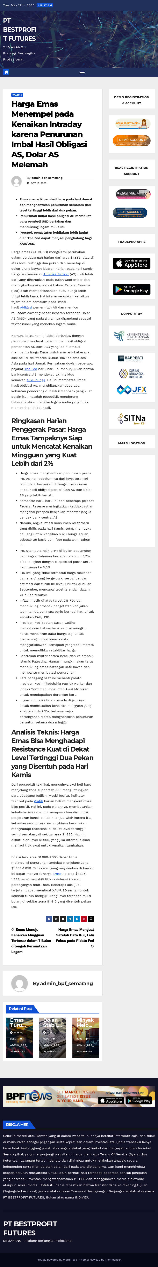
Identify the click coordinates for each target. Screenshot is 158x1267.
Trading (17, 95)
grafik (38, 801)
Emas (57, 874)
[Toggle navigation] (82, 72)
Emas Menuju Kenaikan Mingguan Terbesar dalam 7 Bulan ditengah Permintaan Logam (31, 941)
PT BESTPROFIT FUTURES (19, 29)
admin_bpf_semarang (46, 178)
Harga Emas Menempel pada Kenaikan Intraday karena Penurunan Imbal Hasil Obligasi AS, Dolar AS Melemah (49, 134)
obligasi (26, 308)
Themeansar (113, 1259)
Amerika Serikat (56, 274)
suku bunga (36, 380)
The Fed (30, 369)
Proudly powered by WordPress (57, 1259)
